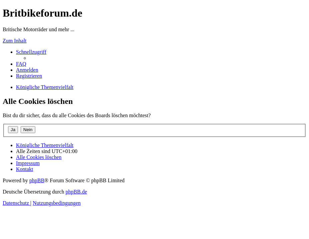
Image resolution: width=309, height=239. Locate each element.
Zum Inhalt (15, 40)
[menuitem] (21, 64)
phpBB (36, 180)
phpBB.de (76, 192)
